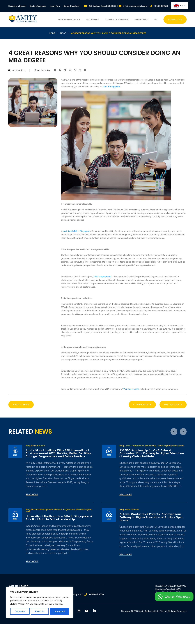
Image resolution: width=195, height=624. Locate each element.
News (63, 33)
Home (52, 33)
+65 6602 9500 (161, 6)
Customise (20, 611)
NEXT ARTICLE (173, 404)
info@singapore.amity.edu (135, 6)
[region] (39, 602)
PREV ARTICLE (142, 404)
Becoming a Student (17, 6)
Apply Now (55, 6)
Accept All (60, 611)
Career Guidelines (72, 6)
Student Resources (38, 6)
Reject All (39, 611)
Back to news (21, 404)
